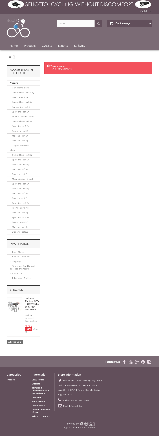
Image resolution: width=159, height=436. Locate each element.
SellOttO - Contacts (41, 416)
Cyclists (47, 45)
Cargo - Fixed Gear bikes (20, 147)
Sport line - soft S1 (20, 203)
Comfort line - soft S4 (22, 102)
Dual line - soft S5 (20, 97)
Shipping (16, 261)
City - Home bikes (20, 88)
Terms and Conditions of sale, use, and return (40, 391)
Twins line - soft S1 (20, 222)
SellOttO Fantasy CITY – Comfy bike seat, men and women (32, 304)
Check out (17, 273)
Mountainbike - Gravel (22, 179)
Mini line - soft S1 (20, 227)
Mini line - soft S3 (20, 136)
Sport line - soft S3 (20, 112)
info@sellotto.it (76, 406)
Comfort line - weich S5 (23, 92)
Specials (16, 289)
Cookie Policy (38, 405)
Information (19, 243)
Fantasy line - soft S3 (21, 107)
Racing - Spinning (20, 208)
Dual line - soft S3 (20, 140)
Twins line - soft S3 (20, 131)
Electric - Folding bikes (23, 116)
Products (30, 45)
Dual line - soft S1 (20, 232)
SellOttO (79, 45)
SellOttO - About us (21, 257)
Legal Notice (18, 252)
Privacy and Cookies (21, 278)
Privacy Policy (38, 401)
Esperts (63, 45)
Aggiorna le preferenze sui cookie (79, 427)
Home (14, 45)
